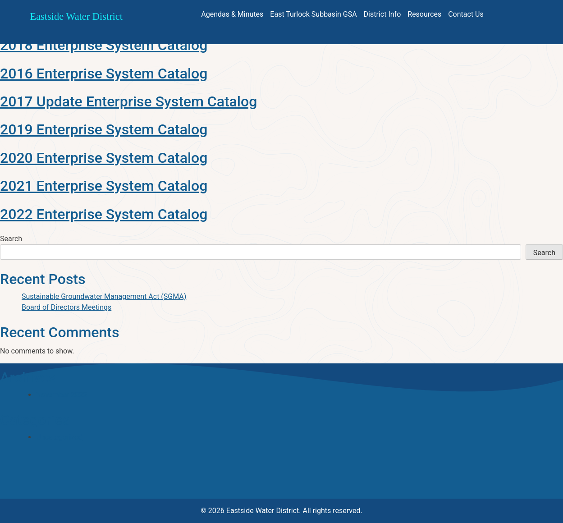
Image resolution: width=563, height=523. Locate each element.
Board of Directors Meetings (66, 307)
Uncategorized (59, 437)
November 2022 (61, 394)
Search (11, 238)
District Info (382, 14)
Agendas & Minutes (232, 14)
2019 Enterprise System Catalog (103, 129)
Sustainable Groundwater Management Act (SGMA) (104, 296)
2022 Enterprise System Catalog (103, 214)
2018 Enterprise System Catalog (103, 45)
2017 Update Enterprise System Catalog (128, 101)
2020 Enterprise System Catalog (103, 157)
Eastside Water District (76, 16)
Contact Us (466, 14)
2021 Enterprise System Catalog (103, 185)
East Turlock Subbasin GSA (313, 14)
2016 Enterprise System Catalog (103, 73)
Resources (424, 14)
